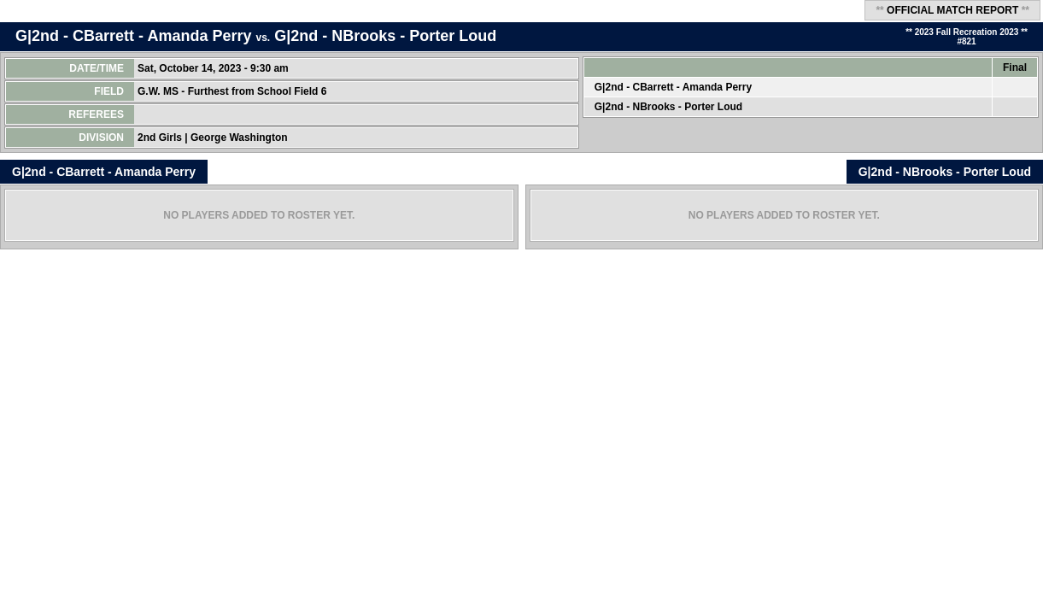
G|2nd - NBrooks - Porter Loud (385, 35)
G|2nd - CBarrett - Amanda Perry (133, 35)
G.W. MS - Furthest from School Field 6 (234, 91)
